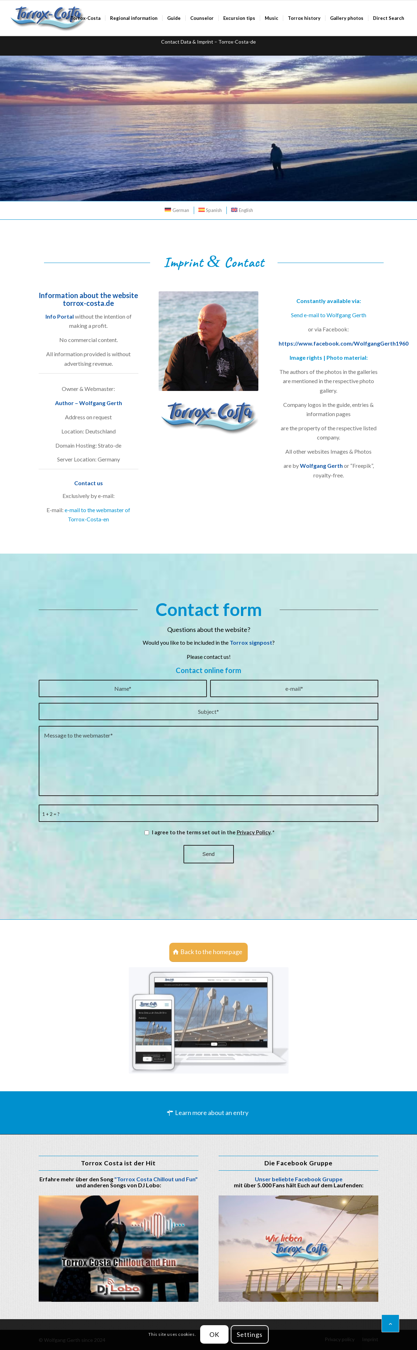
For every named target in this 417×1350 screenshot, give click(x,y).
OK (214, 1334)
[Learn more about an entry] (208, 1113)
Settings (249, 1334)
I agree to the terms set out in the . (213, 832)
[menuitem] (85, 18)
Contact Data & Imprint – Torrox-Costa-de (208, 42)
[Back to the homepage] (208, 952)
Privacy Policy (253, 832)
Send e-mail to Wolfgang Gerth (328, 315)
